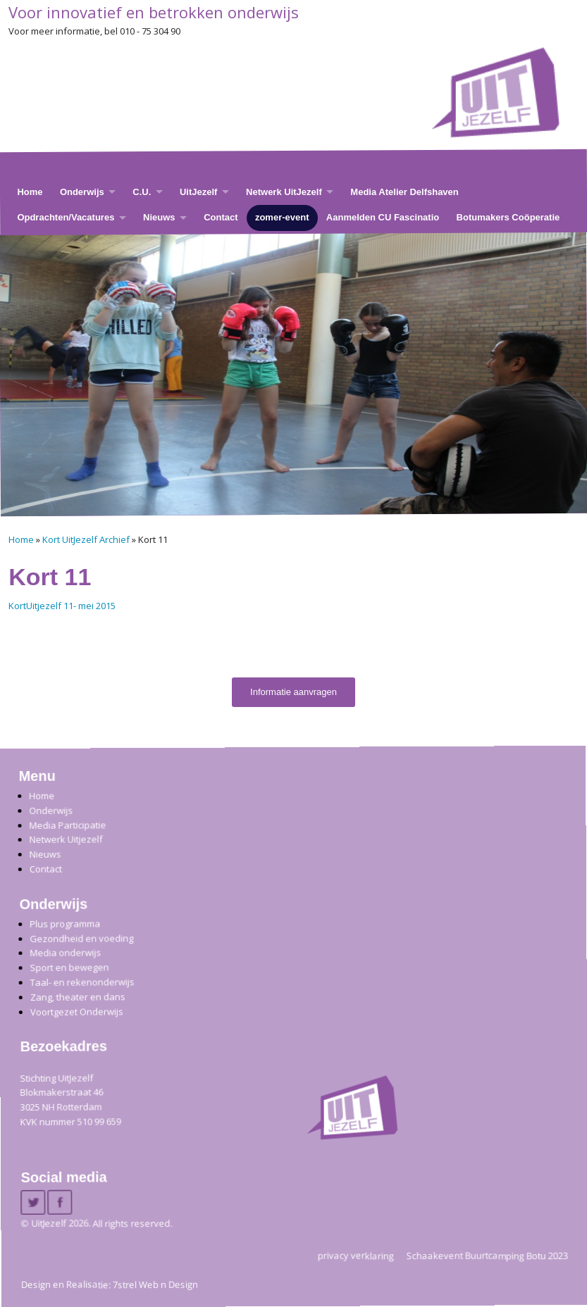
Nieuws (159, 217)
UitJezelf (198, 191)
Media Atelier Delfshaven (404, 191)
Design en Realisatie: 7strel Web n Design (109, 1284)
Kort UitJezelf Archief (86, 539)
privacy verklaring (356, 1255)
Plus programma (65, 923)
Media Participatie (67, 824)
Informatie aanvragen (293, 692)
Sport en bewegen (69, 967)
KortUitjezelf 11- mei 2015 (62, 605)
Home (29, 191)
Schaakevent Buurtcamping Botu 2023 (487, 1255)
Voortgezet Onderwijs (76, 1011)
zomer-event (282, 217)
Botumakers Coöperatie (508, 217)
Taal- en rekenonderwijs (82, 982)
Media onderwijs (65, 952)
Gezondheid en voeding (81, 937)
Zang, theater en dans (77, 996)
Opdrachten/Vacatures (65, 217)
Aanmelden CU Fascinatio (382, 217)
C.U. (141, 191)
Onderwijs (82, 191)
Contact (220, 217)
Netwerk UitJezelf (284, 191)
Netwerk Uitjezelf (65, 839)
